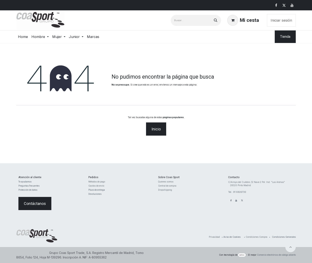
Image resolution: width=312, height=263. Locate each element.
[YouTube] (292, 5)
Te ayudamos (25, 182)
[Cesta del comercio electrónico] (243, 20)
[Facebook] (276, 5)
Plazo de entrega (96, 190)
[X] (284, 5)
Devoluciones (95, 194)
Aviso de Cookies (231, 237)
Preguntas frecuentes (29, 186)
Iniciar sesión (281, 20)
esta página (190, 84)
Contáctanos (35, 203)
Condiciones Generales (284, 237)
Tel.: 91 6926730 (237, 192)
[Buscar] (215, 20)
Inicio (156, 129)
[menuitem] (23, 36)
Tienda (285, 37)
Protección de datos (27, 190)
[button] (290, 247)
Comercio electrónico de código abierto (276, 254)
